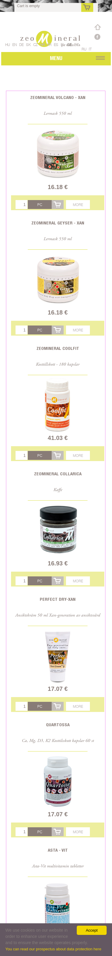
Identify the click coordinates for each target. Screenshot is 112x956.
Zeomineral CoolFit (57, 348)
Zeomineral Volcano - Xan (57, 97)
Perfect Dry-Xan (58, 599)
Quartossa (58, 724)
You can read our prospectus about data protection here (53, 949)
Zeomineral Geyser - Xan (57, 222)
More (78, 204)
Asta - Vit (58, 850)
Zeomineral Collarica (58, 473)
